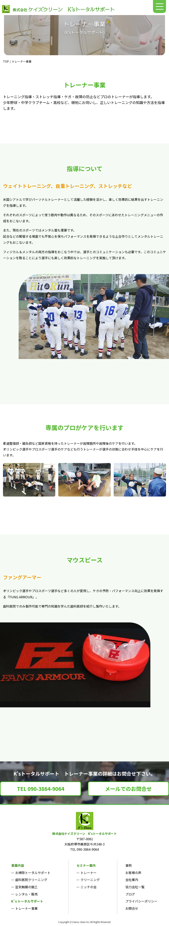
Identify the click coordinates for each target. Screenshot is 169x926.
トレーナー (88, 872)
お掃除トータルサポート (32, 872)
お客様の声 (133, 872)
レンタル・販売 (26, 894)
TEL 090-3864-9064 (40, 788)
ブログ (130, 894)
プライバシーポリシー (141, 901)
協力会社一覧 (135, 886)
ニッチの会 (88, 886)
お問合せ (131, 908)
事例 (128, 865)
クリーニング (90, 879)
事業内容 (17, 865)
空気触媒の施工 (26, 886)
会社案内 (131, 879)
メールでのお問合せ (128, 788)
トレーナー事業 (26, 908)
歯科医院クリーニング (31, 879)
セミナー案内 (86, 865)
